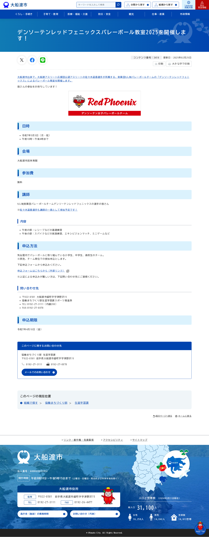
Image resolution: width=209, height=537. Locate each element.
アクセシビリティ (112, 440)
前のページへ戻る (162, 416)
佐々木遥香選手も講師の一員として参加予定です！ (49, 210)
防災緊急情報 (202, 5)
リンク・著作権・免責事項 (78, 440)
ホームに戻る (183, 416)
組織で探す (31, 403)
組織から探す (165, 5)
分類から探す (137, 5)
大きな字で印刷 (179, 63)
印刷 (159, 64)
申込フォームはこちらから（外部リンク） (41, 271)
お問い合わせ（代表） (85, 514)
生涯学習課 (82, 403)
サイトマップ (138, 440)
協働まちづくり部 (56, 403)
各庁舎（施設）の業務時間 (35, 514)
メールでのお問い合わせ (38, 372)
